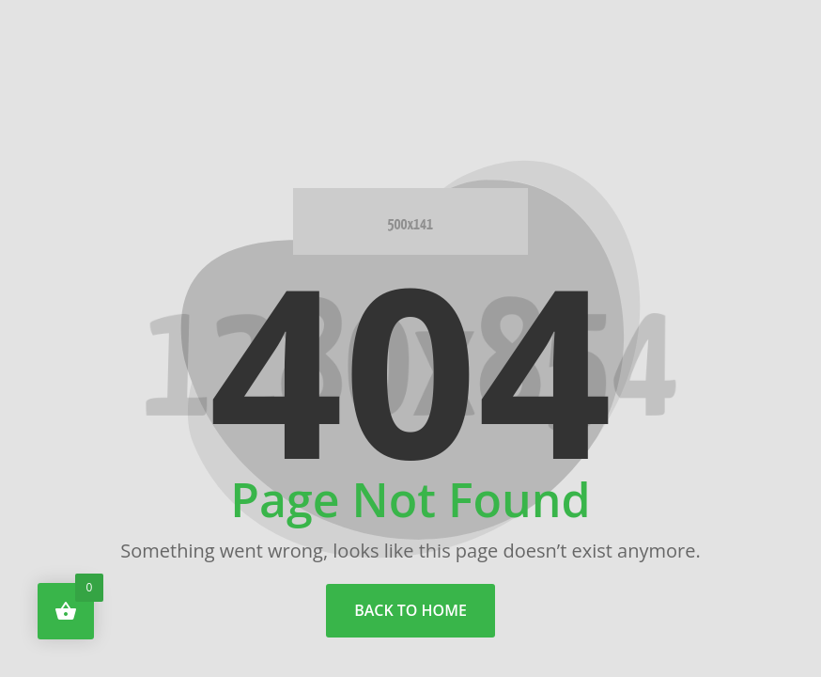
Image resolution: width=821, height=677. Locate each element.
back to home (410, 610)
